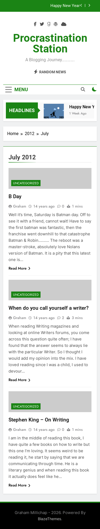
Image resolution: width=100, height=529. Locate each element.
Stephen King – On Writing (39, 420)
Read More (19, 268)
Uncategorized (26, 183)
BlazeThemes (49, 518)
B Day (15, 196)
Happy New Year (65, 6)
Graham (19, 206)
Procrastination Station (50, 43)
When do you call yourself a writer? (49, 308)
